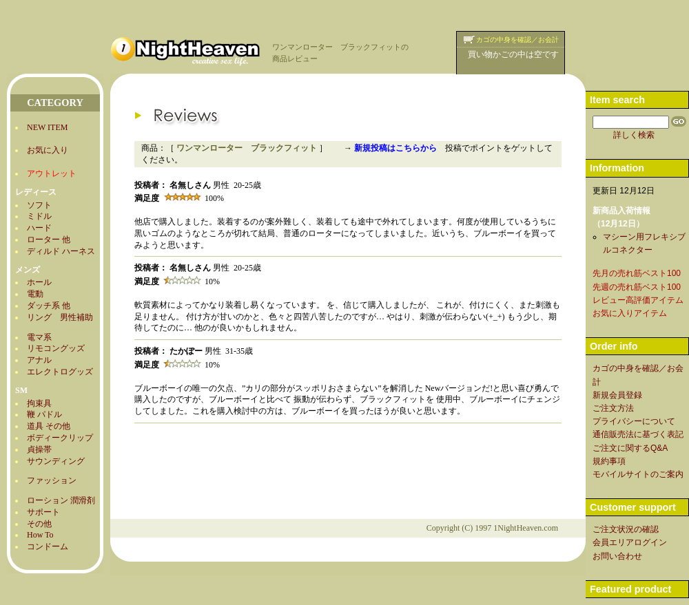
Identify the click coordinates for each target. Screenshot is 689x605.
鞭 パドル (44, 414)
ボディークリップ (60, 438)
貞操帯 (39, 449)
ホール (39, 282)
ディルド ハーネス (61, 251)
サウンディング (56, 461)
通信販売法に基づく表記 (638, 434)
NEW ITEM (47, 127)
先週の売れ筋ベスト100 (637, 287)
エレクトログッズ (60, 371)
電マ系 (39, 337)
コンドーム (47, 546)
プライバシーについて (634, 421)
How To (40, 535)
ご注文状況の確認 (626, 529)
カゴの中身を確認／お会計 (517, 39)
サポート (43, 512)
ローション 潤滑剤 (61, 500)
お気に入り (47, 150)
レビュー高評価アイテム (638, 300)
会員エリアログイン (630, 542)
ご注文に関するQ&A (630, 448)
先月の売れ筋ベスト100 (637, 273)
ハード (39, 228)
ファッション (51, 480)
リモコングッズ (56, 348)
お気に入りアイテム (630, 313)
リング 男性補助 (60, 317)
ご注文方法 (613, 408)
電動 (35, 294)
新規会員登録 (617, 395)
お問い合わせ (617, 556)
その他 (39, 524)
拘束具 (39, 403)
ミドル (39, 216)
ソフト (39, 205)
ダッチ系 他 (48, 305)
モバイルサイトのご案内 (638, 474)
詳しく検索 (634, 135)
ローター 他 (48, 239)
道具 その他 (48, 426)
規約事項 (609, 461)
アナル (39, 360)
